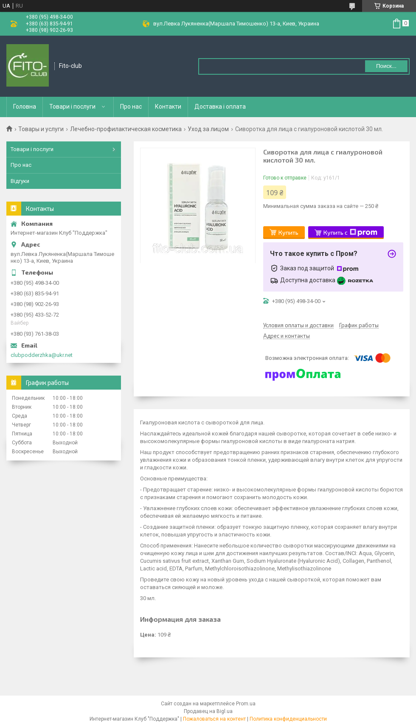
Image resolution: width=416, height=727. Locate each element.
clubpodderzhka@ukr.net (42, 355)
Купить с (350, 232)
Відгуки (20, 181)
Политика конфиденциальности (288, 719)
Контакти (168, 106)
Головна (24, 106)
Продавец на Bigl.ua (208, 711)
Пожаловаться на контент (214, 719)
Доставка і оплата (220, 106)
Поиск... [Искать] (386, 66)
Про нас (131, 106)
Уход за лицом (208, 129)
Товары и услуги (41, 129)
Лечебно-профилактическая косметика (126, 129)
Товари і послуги (72, 106)
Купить (288, 232)
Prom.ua (246, 704)
